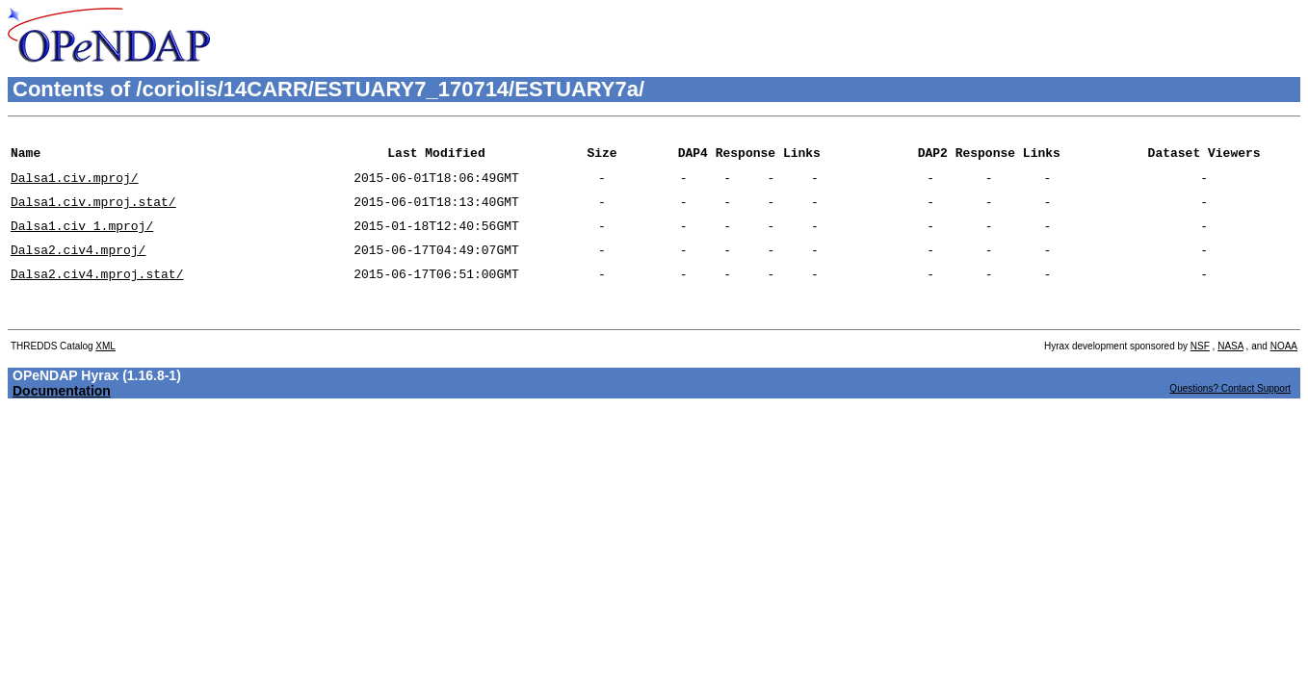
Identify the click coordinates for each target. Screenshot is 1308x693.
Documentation (62, 416)
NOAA (1283, 372)
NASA (1230, 372)
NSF (1200, 372)
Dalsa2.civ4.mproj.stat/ (97, 293)
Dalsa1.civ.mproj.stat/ (93, 212)
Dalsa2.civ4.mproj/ (78, 266)
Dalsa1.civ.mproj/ (75, 185)
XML (105, 372)
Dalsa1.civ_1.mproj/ (82, 239)
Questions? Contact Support (1230, 414)
